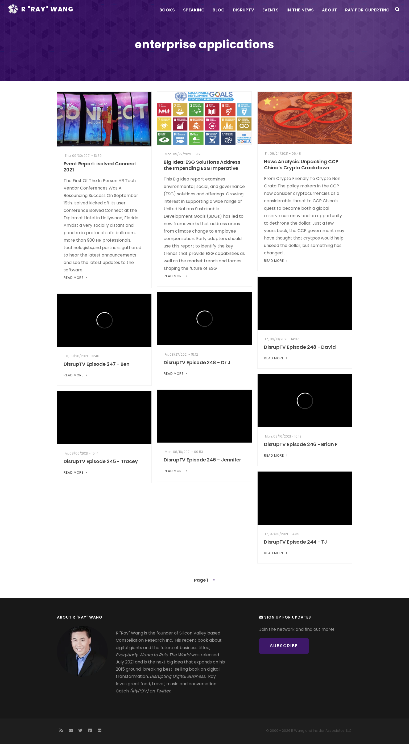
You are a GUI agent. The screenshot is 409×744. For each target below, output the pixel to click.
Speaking (194, 10)
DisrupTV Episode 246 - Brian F (301, 444)
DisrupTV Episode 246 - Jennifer (202, 459)
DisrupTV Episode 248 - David (300, 347)
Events (270, 10)
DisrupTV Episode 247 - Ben (97, 364)
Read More (76, 277)
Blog (219, 10)
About (329, 10)
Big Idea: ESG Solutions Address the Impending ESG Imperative (202, 165)
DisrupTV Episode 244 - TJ (295, 542)
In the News (300, 10)
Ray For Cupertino (367, 10)
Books (167, 10)
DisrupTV (243, 10)
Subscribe (284, 646)
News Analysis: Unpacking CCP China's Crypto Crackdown (301, 164)
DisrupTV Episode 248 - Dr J (197, 362)
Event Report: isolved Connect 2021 (100, 166)
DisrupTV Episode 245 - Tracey (101, 461)
